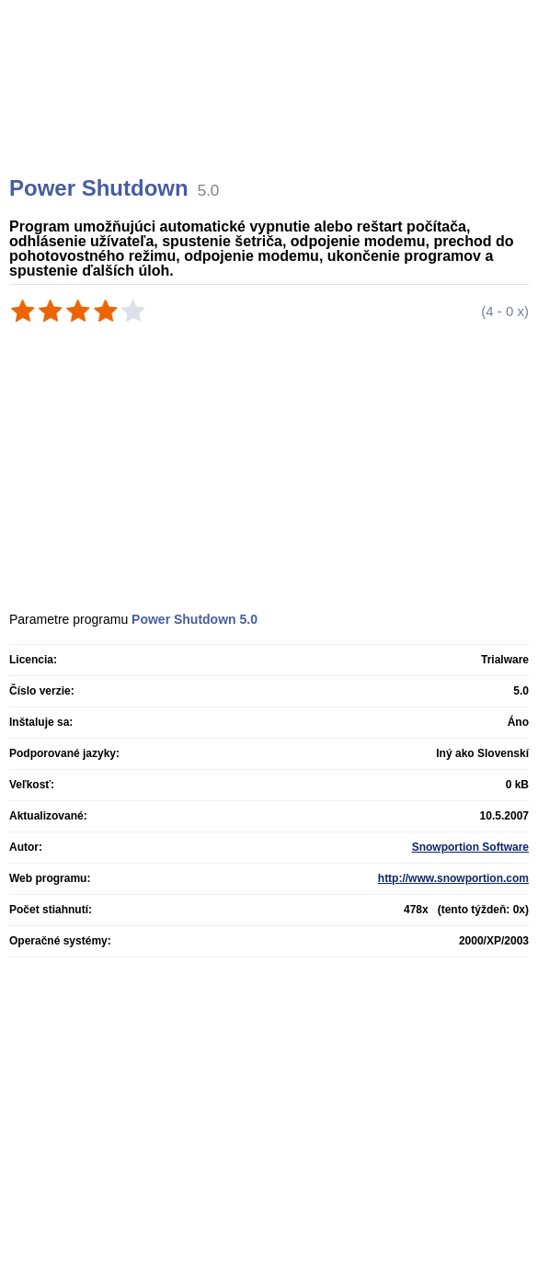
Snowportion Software (470, 847)
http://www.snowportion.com (453, 878)
